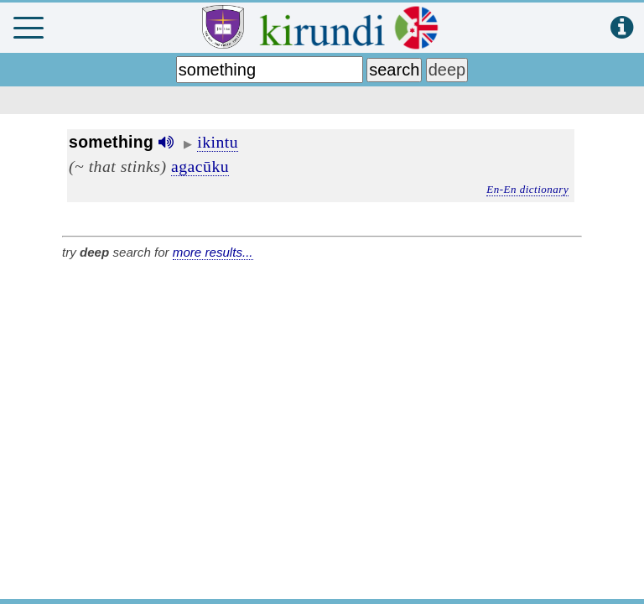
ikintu (217, 142)
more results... (213, 252)
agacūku (200, 166)
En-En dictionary (527, 189)
